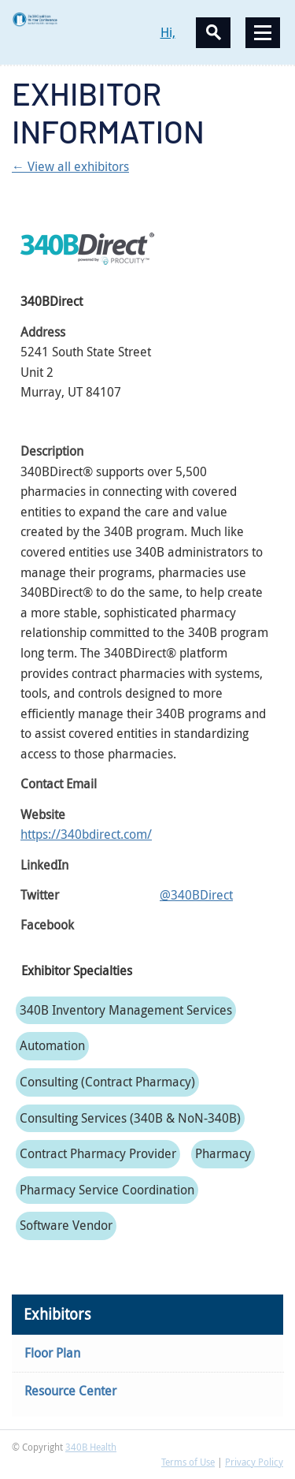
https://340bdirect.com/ (86, 834)
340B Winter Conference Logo (80, 19)
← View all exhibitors (70, 166)
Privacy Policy (254, 1461)
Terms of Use (188, 1461)
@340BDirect (196, 894)
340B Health (90, 1446)
